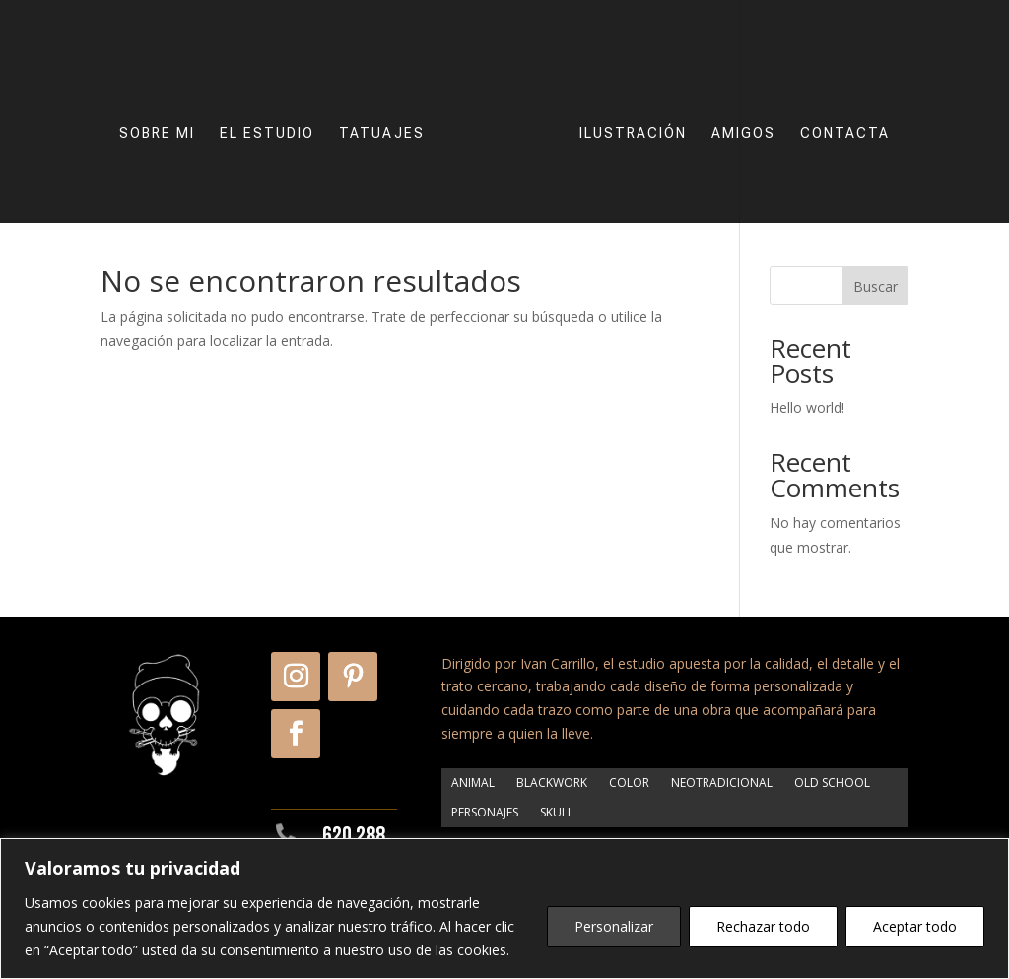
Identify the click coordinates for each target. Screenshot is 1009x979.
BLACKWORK (551, 782)
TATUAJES (390, 120)
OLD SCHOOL (832, 782)
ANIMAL (473, 782)
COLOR (629, 782)
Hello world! (807, 407)
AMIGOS (736, 120)
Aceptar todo (915, 926)
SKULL (556, 811)
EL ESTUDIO (275, 120)
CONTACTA (837, 120)
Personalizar (613, 926)
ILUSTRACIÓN (625, 120)
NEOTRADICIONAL (722, 782)
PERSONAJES (484, 811)
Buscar (875, 286)
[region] (504, 908)
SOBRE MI (165, 120)
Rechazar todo (763, 926)
